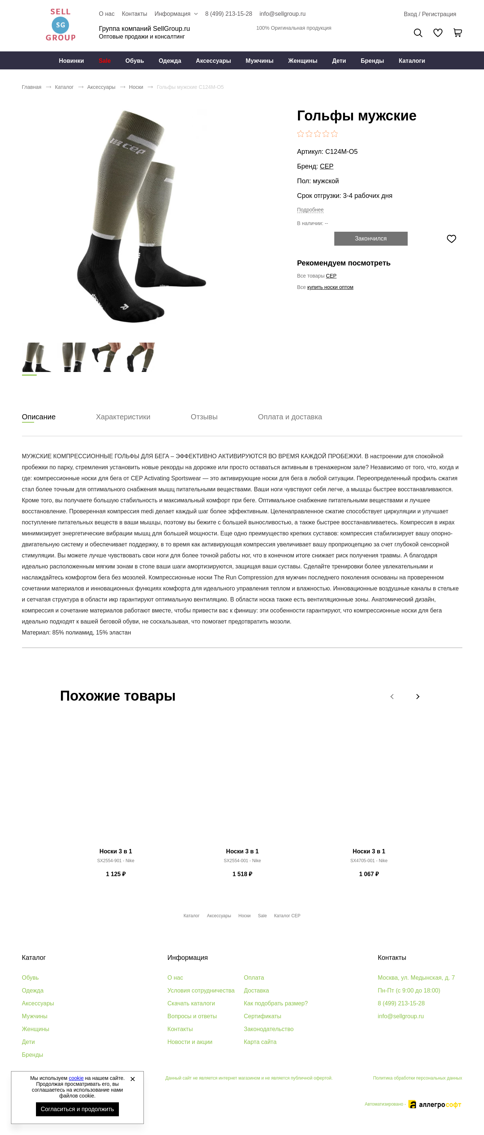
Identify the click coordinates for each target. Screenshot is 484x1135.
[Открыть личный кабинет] (429, 14)
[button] (392, 696)
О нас (107, 14)
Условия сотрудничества (200, 990)
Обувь (134, 61)
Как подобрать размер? (276, 1003)
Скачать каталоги (191, 1003)
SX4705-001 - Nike (368, 861)
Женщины (302, 61)
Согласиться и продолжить (77, 1109)
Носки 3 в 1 (115, 852)
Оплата (254, 978)
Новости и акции (189, 1042)
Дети (339, 61)
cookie (76, 1078)
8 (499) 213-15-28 (228, 14)
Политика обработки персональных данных (417, 1078)
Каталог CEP (287, 915)
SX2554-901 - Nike (115, 861)
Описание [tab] (39, 417)
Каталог (64, 87)
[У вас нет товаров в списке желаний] (438, 32)
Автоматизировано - (413, 1104)
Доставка (256, 990)
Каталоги (412, 61)
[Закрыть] (132, 1078)
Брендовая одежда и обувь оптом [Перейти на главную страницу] (60, 25)
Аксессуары (213, 61)
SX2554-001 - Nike (242, 861)
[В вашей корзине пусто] (458, 32)
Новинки (71, 61)
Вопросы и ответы (192, 1016)
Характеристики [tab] (123, 417)
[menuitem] (71, 60)
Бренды (372, 61)
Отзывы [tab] (204, 417)
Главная (31, 87)
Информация (187, 957)
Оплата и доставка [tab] (290, 417)
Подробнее (310, 210)
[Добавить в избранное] (452, 239)
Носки (136, 87)
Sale (105, 61)
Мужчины (260, 61)
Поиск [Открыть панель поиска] (418, 33)
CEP (327, 166)
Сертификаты (262, 1016)
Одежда (170, 61)
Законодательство (269, 1029)
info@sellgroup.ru (282, 14)
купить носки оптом (330, 287)
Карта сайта (260, 1042)
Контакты (134, 14)
